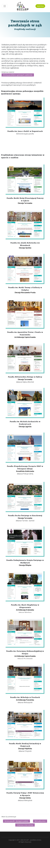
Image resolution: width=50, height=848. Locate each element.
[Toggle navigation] (4, 6)
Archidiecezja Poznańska (25, 700)
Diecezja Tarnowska (25, 203)
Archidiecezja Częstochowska (25, 337)
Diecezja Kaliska (25, 798)
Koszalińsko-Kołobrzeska (25, 471)
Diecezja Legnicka (25, 426)
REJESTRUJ (40, 6)
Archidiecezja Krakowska (25, 610)
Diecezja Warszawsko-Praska (25, 292)
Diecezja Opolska (25, 248)
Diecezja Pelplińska (25, 749)
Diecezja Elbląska (25, 565)
